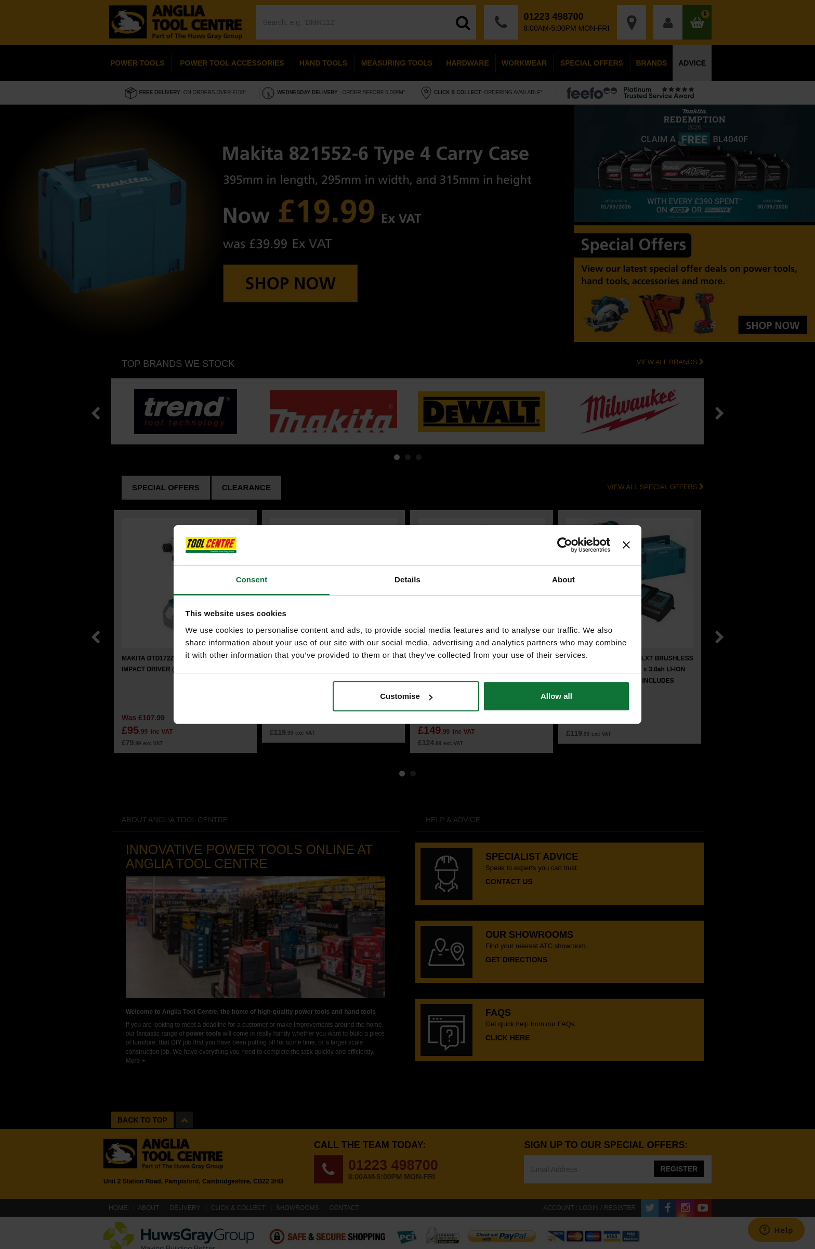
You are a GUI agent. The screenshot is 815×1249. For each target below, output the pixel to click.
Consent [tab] (252, 579)
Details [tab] (407, 579)
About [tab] (563, 579)
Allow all (556, 696)
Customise (406, 696)
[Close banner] (626, 545)
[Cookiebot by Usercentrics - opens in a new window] (564, 545)
